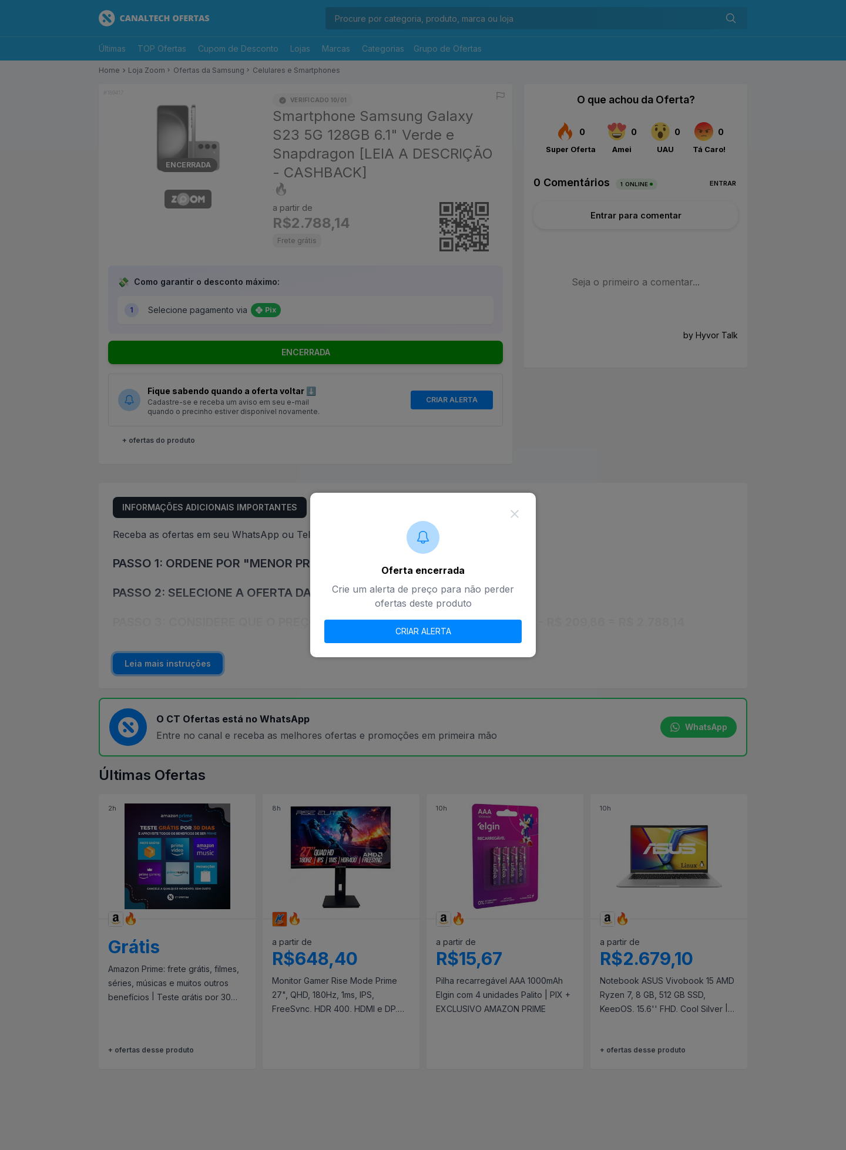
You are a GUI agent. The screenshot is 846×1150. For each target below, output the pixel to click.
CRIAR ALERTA (423, 631)
